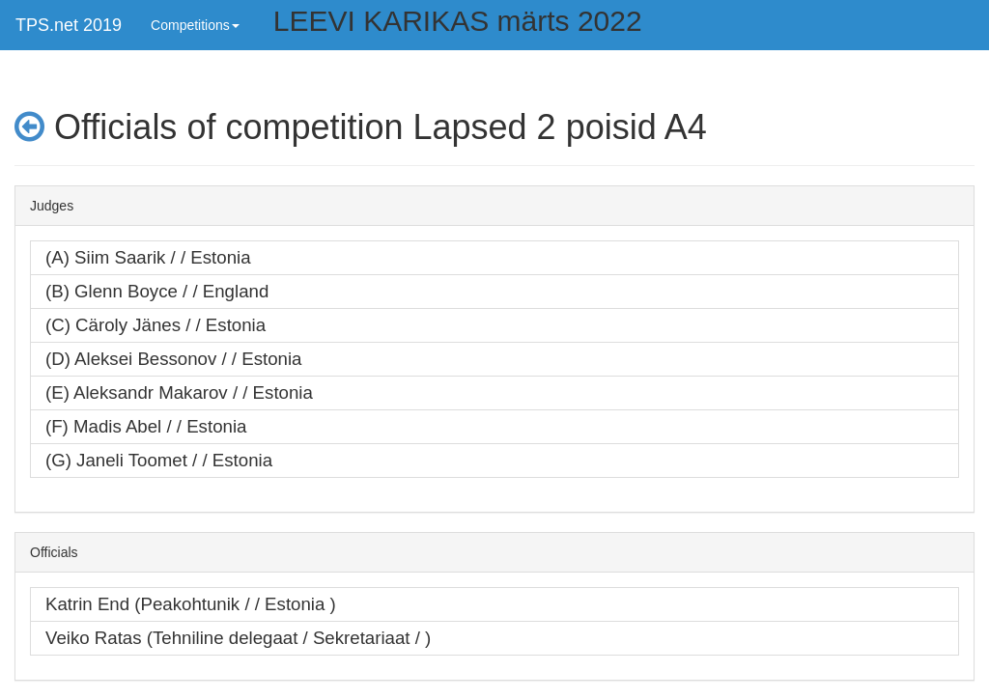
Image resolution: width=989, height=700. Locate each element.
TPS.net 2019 (68, 25)
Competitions (195, 25)
